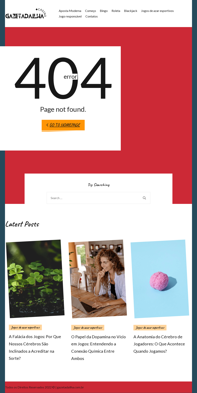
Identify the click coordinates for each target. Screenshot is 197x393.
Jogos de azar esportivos (157, 10)
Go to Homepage (63, 125)
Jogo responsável (69, 16)
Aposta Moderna (69, 10)
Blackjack (130, 10)
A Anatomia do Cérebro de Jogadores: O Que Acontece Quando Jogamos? (159, 344)
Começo (90, 10)
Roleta (115, 10)
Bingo (103, 10)
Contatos (91, 16)
